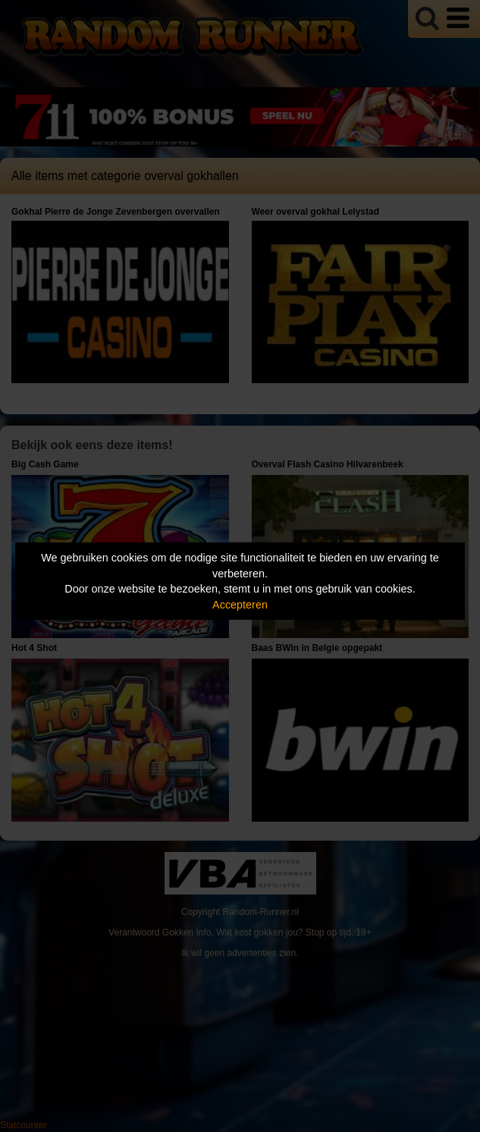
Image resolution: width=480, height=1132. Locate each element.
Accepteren (240, 605)
